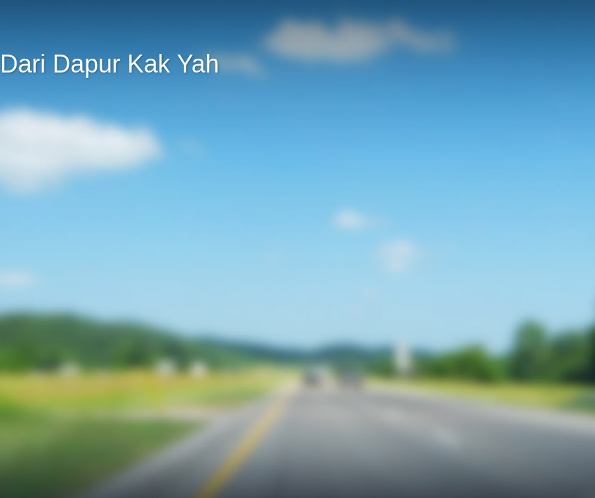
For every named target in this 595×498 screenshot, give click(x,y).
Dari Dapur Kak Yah (109, 64)
